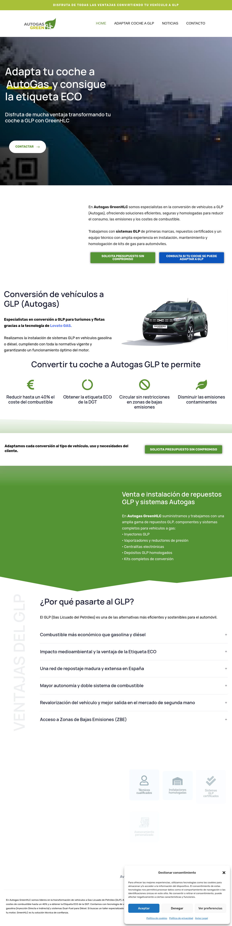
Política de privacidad (181, 918)
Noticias (170, 23)
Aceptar (144, 908)
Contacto (195, 23)
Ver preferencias (210, 908)
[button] (224, 873)
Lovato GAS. (61, 326)
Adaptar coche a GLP (134, 23)
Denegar (177, 908)
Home (101, 23)
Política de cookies (156, 918)
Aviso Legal (201, 918)
